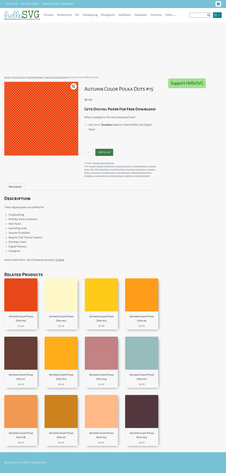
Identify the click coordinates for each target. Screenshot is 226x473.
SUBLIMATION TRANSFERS (58, 3)
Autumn (92, 166)
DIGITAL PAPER (30, 3)
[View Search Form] (200, 15)
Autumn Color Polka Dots (103, 163)
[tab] (15, 186)
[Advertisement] (113, 48)
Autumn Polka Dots (124, 166)
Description (15, 186)
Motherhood (64, 15)
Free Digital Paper (117, 169)
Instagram (95, 173)
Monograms (108, 15)
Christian (48, 15)
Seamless (129, 176)
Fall (77, 15)
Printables (88, 176)
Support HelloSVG (187, 83)
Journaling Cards (108, 173)
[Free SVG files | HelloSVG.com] (22, 15)
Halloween (140, 15)
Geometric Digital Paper (136, 169)
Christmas (156, 15)
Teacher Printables (142, 176)
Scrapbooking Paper (115, 176)
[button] (174, 15)
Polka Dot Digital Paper (141, 173)
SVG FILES (12, 3)
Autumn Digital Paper (106, 166)
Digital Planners (140, 166)
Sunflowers (124, 15)
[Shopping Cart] (217, 15)
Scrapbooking (100, 176)
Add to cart (104, 152)
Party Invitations (123, 173)
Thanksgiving (90, 15)
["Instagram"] (218, 4)
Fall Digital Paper (101, 169)
